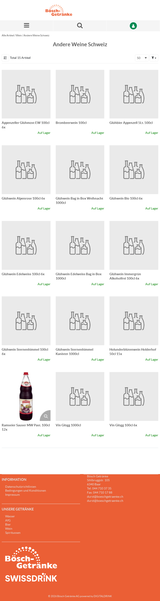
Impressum (12, 494)
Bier (8, 524)
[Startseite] (66, 10)
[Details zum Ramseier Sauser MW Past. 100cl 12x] (26, 396)
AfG (8, 520)
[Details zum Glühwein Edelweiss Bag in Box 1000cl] (80, 245)
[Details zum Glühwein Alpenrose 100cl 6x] (26, 169)
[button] (154, 57)
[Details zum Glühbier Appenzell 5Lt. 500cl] (133, 94)
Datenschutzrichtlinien (20, 486)
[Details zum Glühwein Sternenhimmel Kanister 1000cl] (80, 320)
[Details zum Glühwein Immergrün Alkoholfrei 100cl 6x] (133, 245)
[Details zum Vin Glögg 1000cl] (80, 396)
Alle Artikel (8, 35)
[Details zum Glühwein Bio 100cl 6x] (133, 169)
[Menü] (26, 26)
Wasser (10, 516)
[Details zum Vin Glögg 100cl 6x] (133, 396)
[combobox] (142, 58)
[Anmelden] (133, 26)
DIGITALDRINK (103, 596)
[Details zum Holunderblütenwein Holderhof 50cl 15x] (133, 320)
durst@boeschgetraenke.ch (105, 500)
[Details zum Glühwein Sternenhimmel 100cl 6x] (26, 320)
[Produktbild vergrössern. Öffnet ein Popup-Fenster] (45, 415)
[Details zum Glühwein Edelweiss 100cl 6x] (26, 245)
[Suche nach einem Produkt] (80, 26)
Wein (19, 35)
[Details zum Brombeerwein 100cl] (80, 94)
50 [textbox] (138, 58)
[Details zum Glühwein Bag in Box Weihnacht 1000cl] (80, 169)
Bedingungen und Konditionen (25, 490)
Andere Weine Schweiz (36, 35)
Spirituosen (13, 532)
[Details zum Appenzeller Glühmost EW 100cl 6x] (26, 94)
